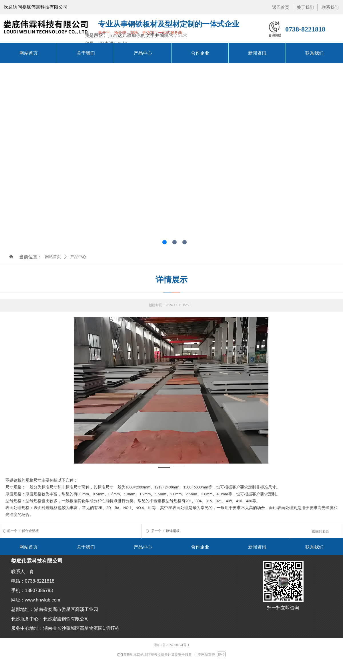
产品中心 (78, 257)
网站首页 (53, 257)
